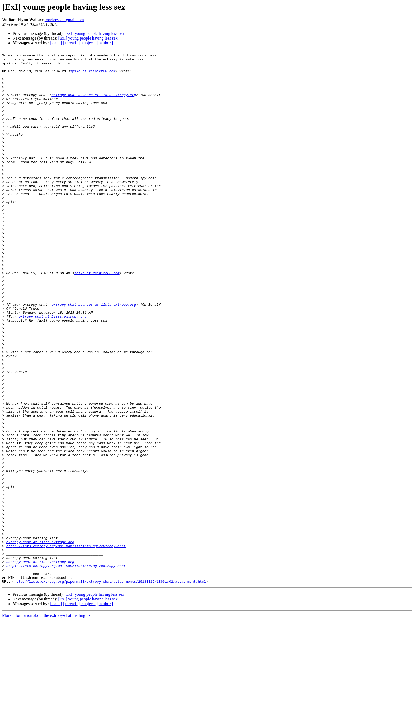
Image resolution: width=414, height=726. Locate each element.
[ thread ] (70, 43)
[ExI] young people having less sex (94, 33)
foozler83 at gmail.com (64, 19)
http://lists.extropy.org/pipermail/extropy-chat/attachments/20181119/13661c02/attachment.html (110, 687)
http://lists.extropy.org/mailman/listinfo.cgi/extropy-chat (66, 644)
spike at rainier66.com (92, 75)
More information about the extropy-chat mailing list (47, 721)
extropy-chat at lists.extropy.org (52, 369)
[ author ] (105, 43)
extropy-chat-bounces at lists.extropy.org (93, 103)
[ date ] (56, 43)
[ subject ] (87, 43)
